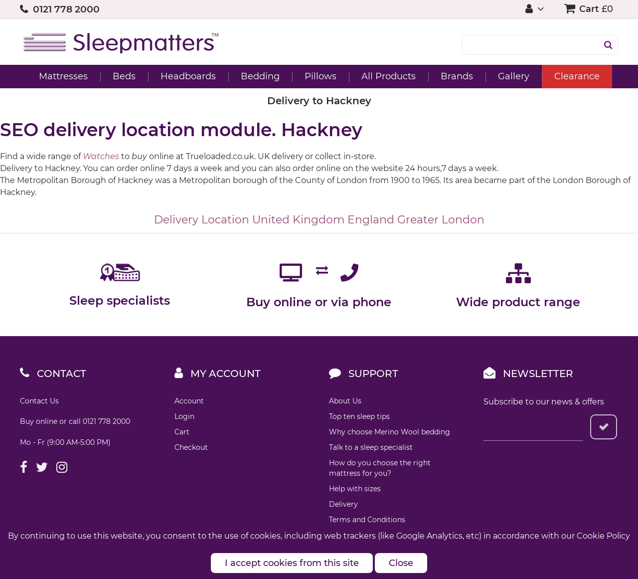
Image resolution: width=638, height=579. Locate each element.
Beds (124, 76)
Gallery (513, 76)
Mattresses (63, 76)
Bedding (260, 76)
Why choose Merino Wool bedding (389, 431)
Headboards (188, 76)
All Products (388, 76)
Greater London (440, 219)
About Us (345, 400)
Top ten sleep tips (359, 416)
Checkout (191, 447)
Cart (181, 431)
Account (189, 400)
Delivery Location (201, 219)
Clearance (577, 76)
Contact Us (39, 400)
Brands (457, 76)
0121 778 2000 (66, 9)
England (370, 219)
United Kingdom (298, 219)
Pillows (320, 76)
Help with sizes (355, 488)
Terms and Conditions (367, 519)
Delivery (343, 504)
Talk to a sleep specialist (371, 447)
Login (184, 416)
